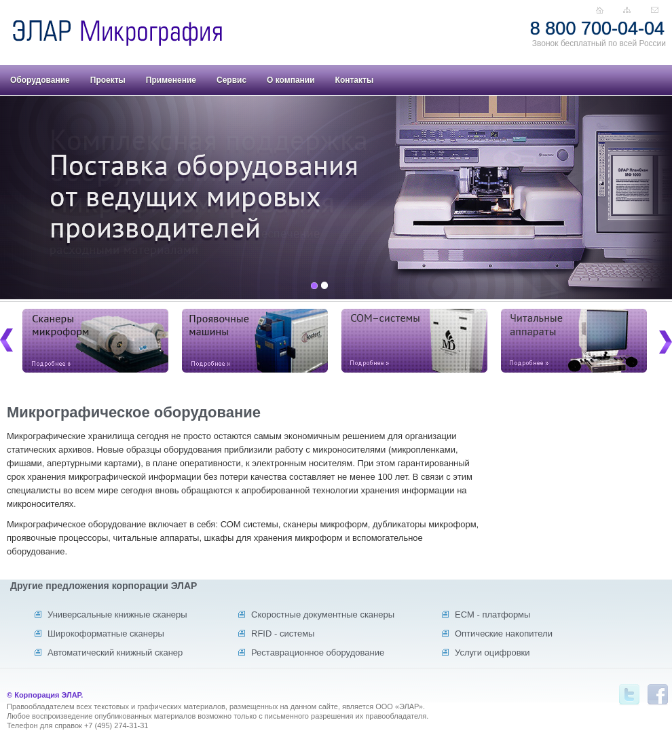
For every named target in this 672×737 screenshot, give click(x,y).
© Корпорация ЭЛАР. (45, 695)
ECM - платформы (492, 614)
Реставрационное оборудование (317, 652)
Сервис (231, 80)
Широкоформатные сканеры (106, 633)
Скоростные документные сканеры (322, 614)
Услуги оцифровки (492, 652)
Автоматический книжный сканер (115, 652)
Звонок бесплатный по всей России (599, 43)
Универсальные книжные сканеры (117, 614)
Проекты (108, 80)
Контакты (354, 80)
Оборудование (40, 80)
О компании (291, 80)
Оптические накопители (504, 633)
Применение (171, 80)
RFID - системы (282, 633)
